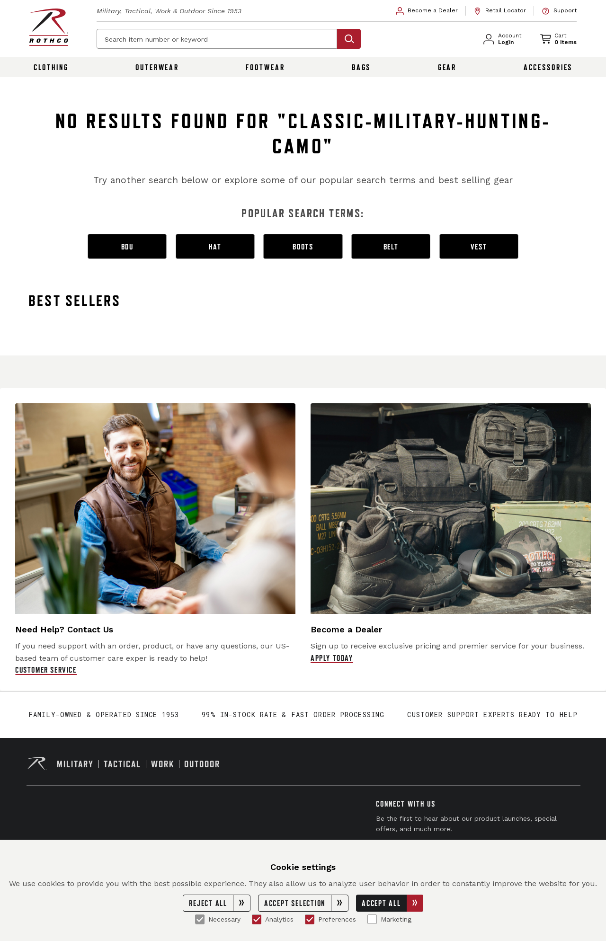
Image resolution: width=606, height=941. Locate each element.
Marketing (389, 919)
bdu (127, 246)
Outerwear (157, 67)
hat (215, 246)
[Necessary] (200, 919)
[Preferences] (309, 919)
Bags (361, 67)
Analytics (273, 919)
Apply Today (332, 658)
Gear (447, 67)
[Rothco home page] (48, 27)
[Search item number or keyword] (217, 39)
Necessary (218, 919)
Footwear (265, 67)
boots (303, 246)
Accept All (392, 903)
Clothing (51, 67)
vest (479, 246)
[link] (427, 11)
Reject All (219, 903)
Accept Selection (306, 903)
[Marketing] (372, 919)
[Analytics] (256, 919)
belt (391, 246)
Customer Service (46, 670)
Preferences (330, 919)
